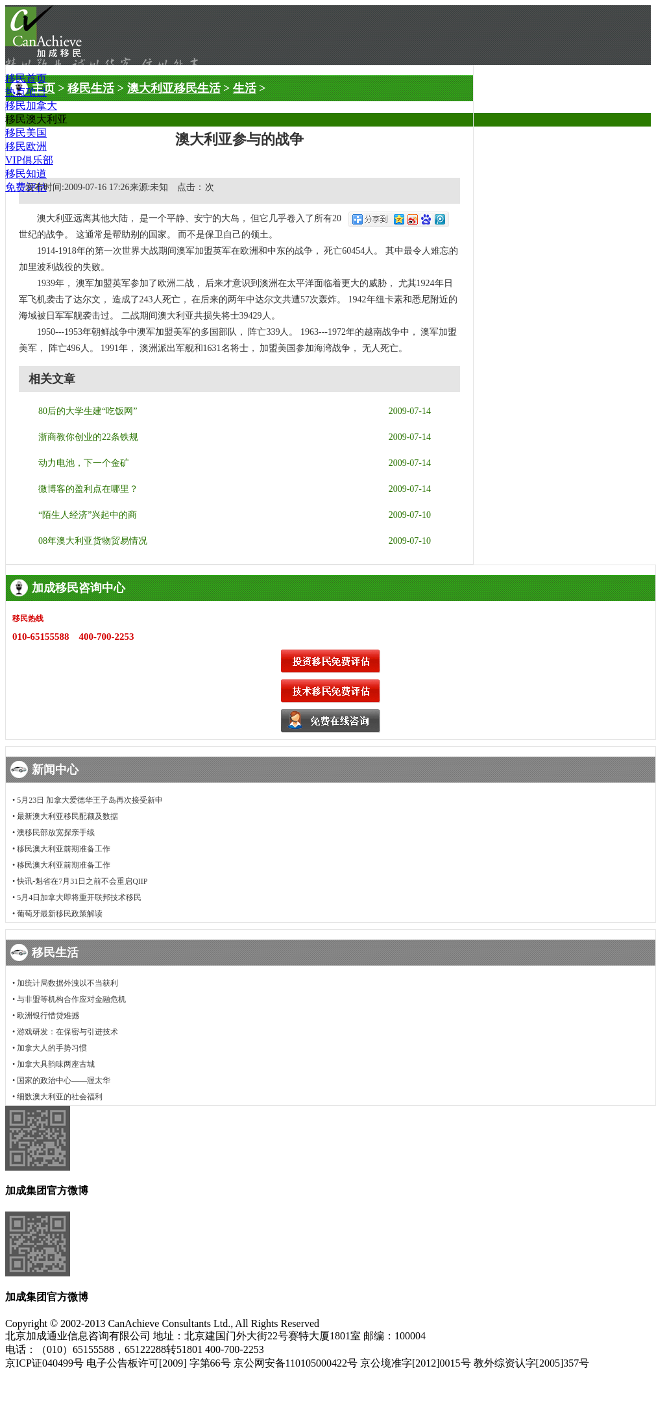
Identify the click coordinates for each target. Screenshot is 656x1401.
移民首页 (26, 78)
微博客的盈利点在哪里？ (88, 489)
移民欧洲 (26, 146)
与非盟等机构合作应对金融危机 (71, 999)
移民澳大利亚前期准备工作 (63, 848)
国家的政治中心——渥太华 (63, 1080)
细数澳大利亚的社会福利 (60, 1096)
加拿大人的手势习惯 (52, 1048)
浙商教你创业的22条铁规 (88, 437)
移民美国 (26, 132)
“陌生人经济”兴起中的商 (87, 515)
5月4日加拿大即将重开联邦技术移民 (79, 897)
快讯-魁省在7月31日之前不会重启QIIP (82, 881)
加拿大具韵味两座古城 (56, 1064)
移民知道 (26, 173)
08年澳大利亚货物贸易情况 (92, 541)
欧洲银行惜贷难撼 (48, 1015)
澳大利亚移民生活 (174, 88)
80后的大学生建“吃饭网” (87, 411)
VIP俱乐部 (29, 159)
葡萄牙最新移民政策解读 (60, 913)
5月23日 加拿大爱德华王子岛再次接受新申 (90, 800)
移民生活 (90, 88)
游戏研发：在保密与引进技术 (67, 1031)
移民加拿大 (31, 105)
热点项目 (26, 91)
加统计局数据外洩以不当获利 (67, 983)
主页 (43, 88)
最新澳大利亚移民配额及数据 (67, 816)
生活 (244, 88)
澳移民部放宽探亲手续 (56, 832)
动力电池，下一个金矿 (83, 463)
